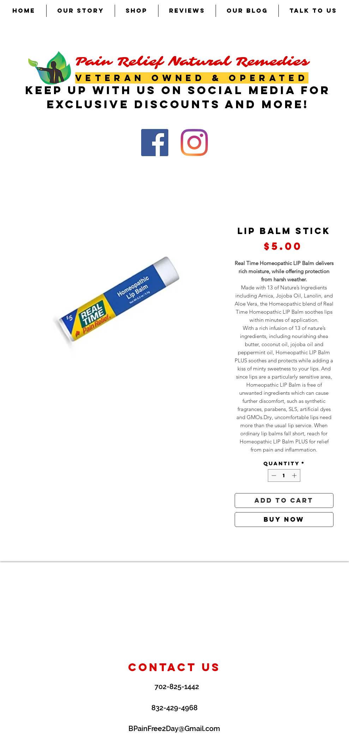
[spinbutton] (284, 475)
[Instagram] (194, 142)
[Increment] (295, 475)
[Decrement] (273, 475)
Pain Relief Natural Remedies (192, 61)
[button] (136, 11)
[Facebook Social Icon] (154, 142)
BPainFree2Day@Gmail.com (174, 728)
